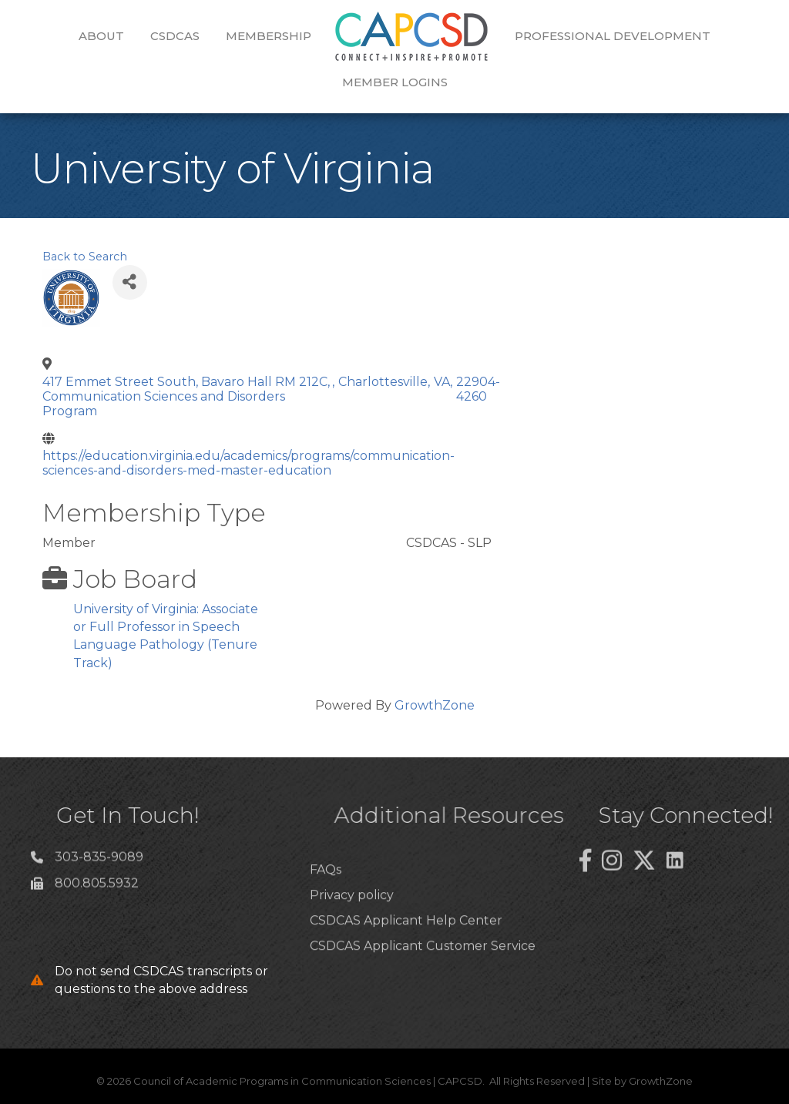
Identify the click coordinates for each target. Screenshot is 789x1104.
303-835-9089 (99, 861)
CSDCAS (175, 36)
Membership (268, 36)
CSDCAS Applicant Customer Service (423, 972)
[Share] (129, 282)
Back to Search (84, 256)
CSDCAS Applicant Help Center (406, 947)
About (101, 36)
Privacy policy (352, 921)
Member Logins (395, 82)
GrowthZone (434, 705)
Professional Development (612, 36)
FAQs (325, 895)
